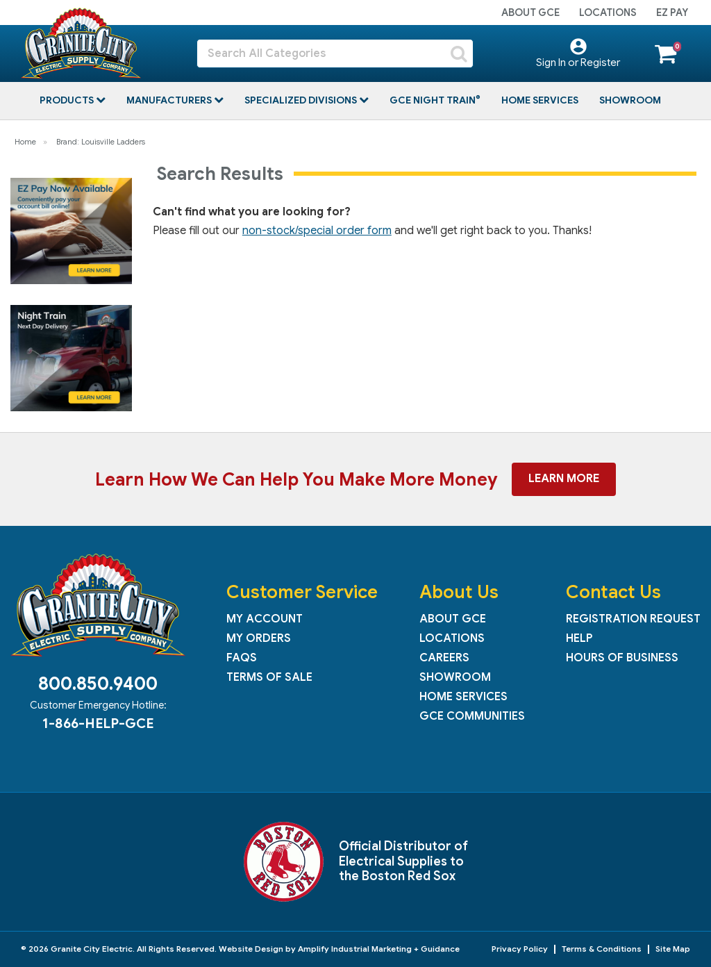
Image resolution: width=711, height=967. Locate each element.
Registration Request (633, 619)
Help (579, 638)
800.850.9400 (98, 683)
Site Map (672, 948)
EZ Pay (672, 12)
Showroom (630, 100)
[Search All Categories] (335, 53)
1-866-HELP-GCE (97, 723)
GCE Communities (472, 716)
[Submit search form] (459, 53)
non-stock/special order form (317, 231)
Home (25, 142)
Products (68, 100)
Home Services (539, 100)
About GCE (530, 12)
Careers (444, 658)
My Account (264, 619)
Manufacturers (170, 100)
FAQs (241, 658)
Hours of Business (622, 658)
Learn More (563, 479)
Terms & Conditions (602, 948)
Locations (608, 12)
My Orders (258, 638)
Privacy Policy (520, 948)
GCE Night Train (434, 100)
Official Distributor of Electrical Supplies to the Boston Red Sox (403, 861)
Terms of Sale (269, 677)
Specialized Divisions (301, 100)
